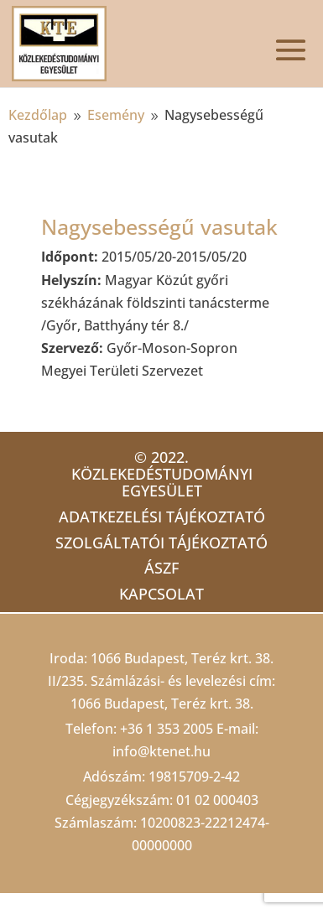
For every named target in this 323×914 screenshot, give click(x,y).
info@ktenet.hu (161, 751)
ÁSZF (161, 568)
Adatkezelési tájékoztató (162, 516)
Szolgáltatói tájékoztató (161, 542)
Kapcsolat (161, 594)
